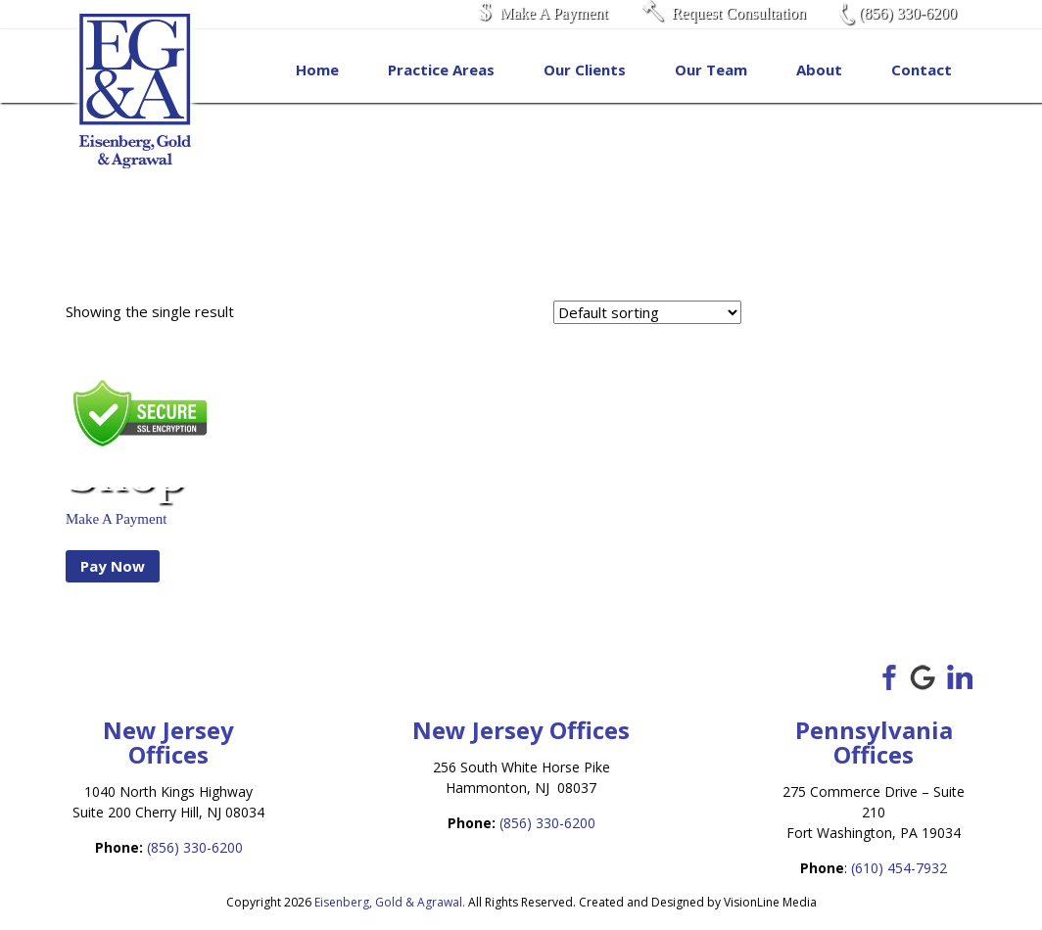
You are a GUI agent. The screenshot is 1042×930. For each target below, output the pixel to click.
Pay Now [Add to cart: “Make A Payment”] (112, 566)
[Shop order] (647, 312)
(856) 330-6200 (195, 847)
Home (317, 69)
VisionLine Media (770, 902)
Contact (921, 69)
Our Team (711, 69)
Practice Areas (441, 69)
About (819, 69)
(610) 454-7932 (899, 868)
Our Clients (585, 69)
